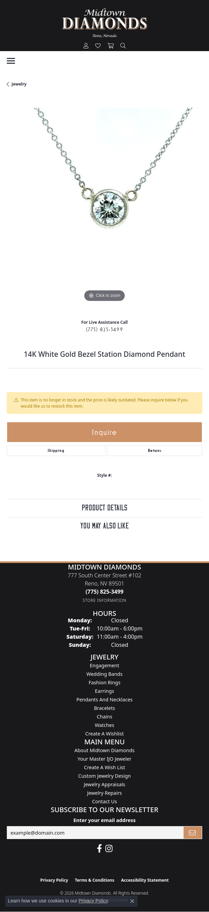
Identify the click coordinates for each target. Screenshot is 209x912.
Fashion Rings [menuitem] (105, 682)
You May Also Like (104, 526)
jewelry (19, 84)
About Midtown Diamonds (104, 750)
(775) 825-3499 (104, 329)
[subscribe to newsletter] (192, 832)
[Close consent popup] (132, 901)
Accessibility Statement (145, 880)
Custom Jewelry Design (104, 776)
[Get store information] (104, 600)
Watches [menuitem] (104, 725)
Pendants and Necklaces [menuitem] (104, 699)
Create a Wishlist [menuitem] (104, 733)
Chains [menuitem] (104, 716)
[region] (104, 206)
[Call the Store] (105, 591)
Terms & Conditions (94, 880)
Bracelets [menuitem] (104, 708)
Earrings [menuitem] (104, 691)
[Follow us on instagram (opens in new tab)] (108, 849)
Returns (154, 450)
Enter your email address (104, 820)
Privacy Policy (54, 880)
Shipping (56, 450)
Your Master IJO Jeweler (104, 759)
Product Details (104, 508)
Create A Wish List (104, 767)
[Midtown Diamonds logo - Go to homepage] (104, 23)
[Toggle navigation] (11, 61)
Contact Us (104, 801)
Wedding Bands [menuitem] (104, 674)
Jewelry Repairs (104, 793)
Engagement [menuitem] (104, 665)
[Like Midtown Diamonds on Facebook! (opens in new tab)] (99, 849)
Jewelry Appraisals (104, 784)
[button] (86, 46)
